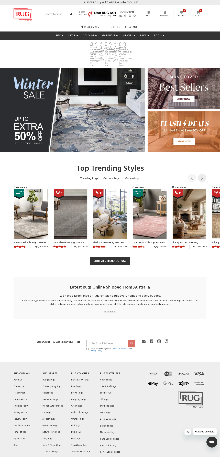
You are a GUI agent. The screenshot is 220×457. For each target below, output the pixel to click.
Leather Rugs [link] (106, 374)
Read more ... (110, 293)
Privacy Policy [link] (20, 393)
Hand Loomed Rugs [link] (109, 420)
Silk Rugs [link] (104, 380)
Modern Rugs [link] (48, 400)
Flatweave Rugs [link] (107, 413)
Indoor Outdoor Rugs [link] (52, 387)
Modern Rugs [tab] (132, 160)
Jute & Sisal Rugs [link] (108, 367)
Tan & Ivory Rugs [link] (79, 426)
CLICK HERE (110, 2)
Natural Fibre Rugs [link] (51, 413)
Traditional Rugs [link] (50, 432)
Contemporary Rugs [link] (51, 367)
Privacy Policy (96, 332)
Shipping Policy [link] (21, 387)
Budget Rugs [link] (48, 361)
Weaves (129, 36)
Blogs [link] (16, 426)
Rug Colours (80, 355)
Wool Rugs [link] (105, 393)
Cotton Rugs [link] (106, 361)
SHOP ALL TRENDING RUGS (110, 242)
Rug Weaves (108, 401)
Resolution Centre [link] (22, 406)
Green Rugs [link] (76, 387)
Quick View (41, 228)
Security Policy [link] (20, 400)
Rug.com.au (22, 355)
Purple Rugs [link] (76, 413)
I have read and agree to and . (109, 331)
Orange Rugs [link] (77, 400)
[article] (31, 201)
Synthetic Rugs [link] (107, 387)
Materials (110, 36)
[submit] (131, 324)
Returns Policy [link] (20, 380)
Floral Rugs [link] (47, 374)
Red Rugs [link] (75, 419)
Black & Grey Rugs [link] (80, 361)
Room (159, 36)
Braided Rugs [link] (106, 407)
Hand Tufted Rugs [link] (108, 426)
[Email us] (120, 15)
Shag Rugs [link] (47, 419)
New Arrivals (90, 27)
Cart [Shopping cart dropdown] (198, 16)
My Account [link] (19, 419)
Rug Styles (49, 355)
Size (59, 36)
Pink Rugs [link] (75, 406)
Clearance (132, 27)
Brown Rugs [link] (77, 374)
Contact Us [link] (19, 367)
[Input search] (58, 14)
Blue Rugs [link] (76, 367)
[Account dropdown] (165, 15)
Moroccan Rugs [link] (50, 406)
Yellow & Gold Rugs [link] (80, 432)
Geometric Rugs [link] (50, 380)
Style (73, 36)
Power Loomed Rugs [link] (110, 433)
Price (144, 36)
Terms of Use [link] (20, 413)
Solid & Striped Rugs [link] (52, 426)
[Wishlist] (181, 14)
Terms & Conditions (120, 330)
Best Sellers (112, 27)
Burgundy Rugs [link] (78, 380)
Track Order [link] (19, 374)
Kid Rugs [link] (46, 393)
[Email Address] (107, 324)
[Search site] (71, 14)
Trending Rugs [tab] (89, 159)
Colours (90, 36)
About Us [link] (18, 361)
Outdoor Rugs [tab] (111, 160)
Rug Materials (110, 355)
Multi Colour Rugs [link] (79, 393)
